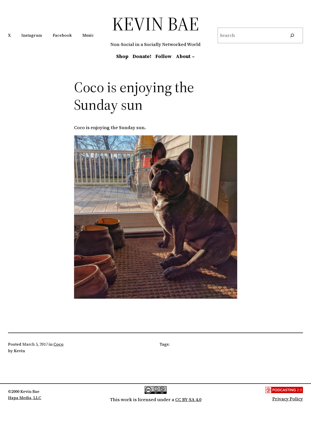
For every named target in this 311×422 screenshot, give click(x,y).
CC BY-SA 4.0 (188, 399)
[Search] (292, 35)
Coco (58, 344)
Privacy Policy (287, 399)
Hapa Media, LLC (24, 397)
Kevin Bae (155, 24)
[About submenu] (193, 56)
